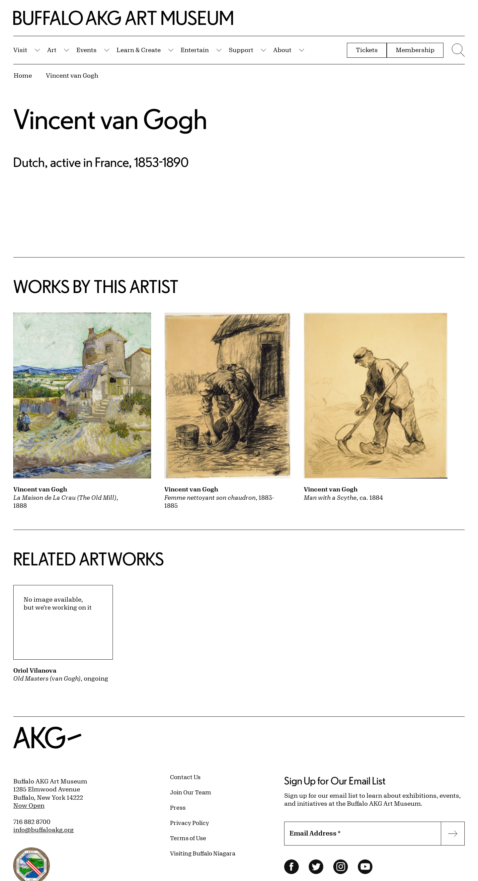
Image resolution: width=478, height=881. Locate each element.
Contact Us (185, 776)
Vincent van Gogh (72, 75)
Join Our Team (190, 792)
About (282, 49)
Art (51, 49)
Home (23, 75)
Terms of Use (188, 838)
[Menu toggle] (457, 50)
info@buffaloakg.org (43, 829)
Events (86, 49)
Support (241, 49)
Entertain (195, 49)
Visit (20, 49)
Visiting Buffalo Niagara (202, 853)
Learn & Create (139, 49)
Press (178, 807)
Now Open (28, 805)
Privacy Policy (189, 822)
